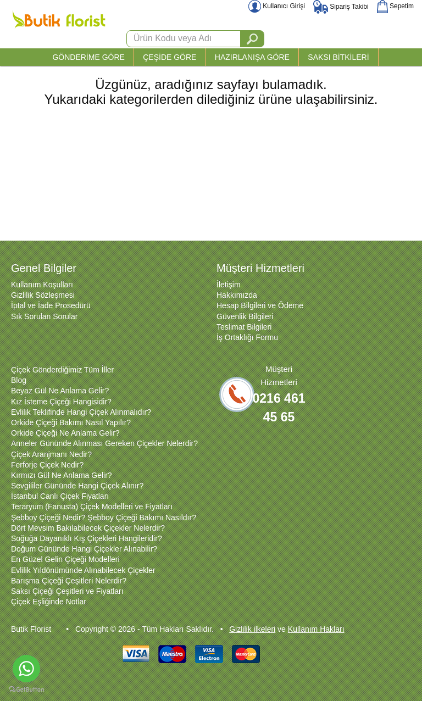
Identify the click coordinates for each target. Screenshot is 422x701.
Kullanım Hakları (316, 629)
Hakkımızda (236, 295)
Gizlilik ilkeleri (252, 629)
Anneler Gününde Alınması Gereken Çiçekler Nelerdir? (104, 443)
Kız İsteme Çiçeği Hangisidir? (61, 401)
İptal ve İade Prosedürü (51, 305)
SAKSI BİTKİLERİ (338, 57)
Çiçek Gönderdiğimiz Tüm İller (62, 369)
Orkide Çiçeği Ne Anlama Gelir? (65, 433)
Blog (18, 380)
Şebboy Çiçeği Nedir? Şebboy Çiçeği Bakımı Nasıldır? (103, 517)
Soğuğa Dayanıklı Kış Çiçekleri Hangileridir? (86, 538)
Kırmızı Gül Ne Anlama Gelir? (61, 475)
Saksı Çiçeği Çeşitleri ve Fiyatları (67, 591)
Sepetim (395, 6)
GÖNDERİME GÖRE (88, 57)
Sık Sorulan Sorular (44, 316)
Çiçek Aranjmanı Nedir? (51, 454)
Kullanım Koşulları (42, 284)
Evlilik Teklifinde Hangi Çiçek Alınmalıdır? (81, 412)
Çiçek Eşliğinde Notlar (48, 601)
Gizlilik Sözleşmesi (43, 295)
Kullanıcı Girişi (276, 6)
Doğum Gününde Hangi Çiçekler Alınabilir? (84, 548)
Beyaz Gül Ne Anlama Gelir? (60, 390)
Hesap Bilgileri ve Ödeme (259, 305)
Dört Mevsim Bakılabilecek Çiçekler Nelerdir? (88, 528)
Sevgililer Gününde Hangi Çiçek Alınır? (77, 485)
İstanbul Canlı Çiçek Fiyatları (60, 496)
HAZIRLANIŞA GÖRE (252, 57)
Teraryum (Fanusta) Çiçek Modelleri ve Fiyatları (92, 506)
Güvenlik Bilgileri (244, 316)
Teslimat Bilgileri (243, 326)
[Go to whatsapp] (26, 668)
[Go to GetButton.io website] (26, 689)
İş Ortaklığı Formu (247, 337)
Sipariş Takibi (341, 6)
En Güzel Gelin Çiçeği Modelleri (65, 559)
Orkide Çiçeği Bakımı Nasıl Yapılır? (71, 422)
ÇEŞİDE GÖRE (169, 57)
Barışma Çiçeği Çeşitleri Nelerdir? (68, 580)
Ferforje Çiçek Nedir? (47, 464)
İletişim (228, 284)
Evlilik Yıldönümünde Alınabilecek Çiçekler (83, 570)
